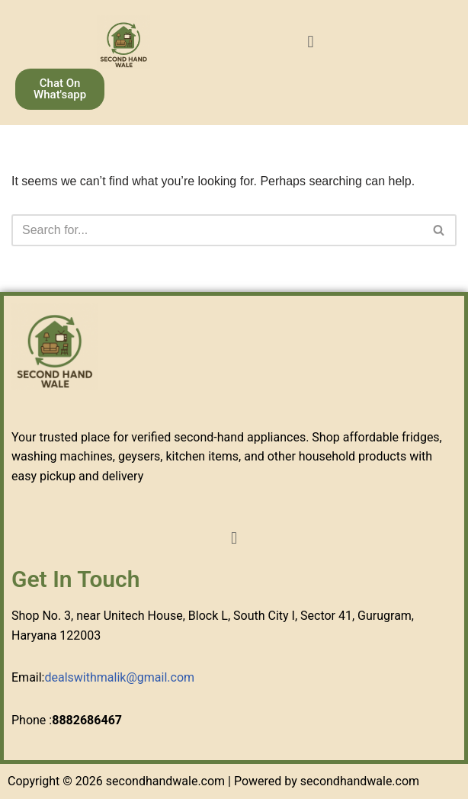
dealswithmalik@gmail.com (119, 677)
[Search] (216, 230)
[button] (310, 41)
